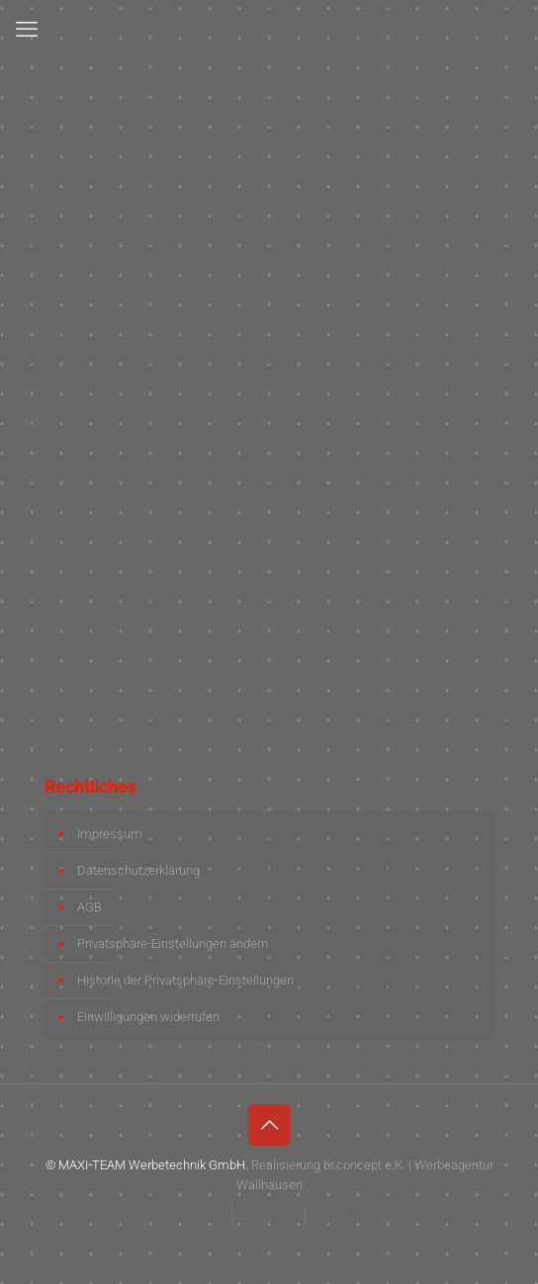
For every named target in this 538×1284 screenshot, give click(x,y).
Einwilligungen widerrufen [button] (148, 1016)
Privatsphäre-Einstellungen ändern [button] (172, 943)
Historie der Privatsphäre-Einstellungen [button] (185, 980)
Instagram (270, 1214)
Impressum (109, 833)
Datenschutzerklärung (138, 870)
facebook (199, 1214)
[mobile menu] (27, 29)
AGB (89, 906)
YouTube (339, 1214)
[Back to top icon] (269, 1125)
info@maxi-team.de (137, 496)
